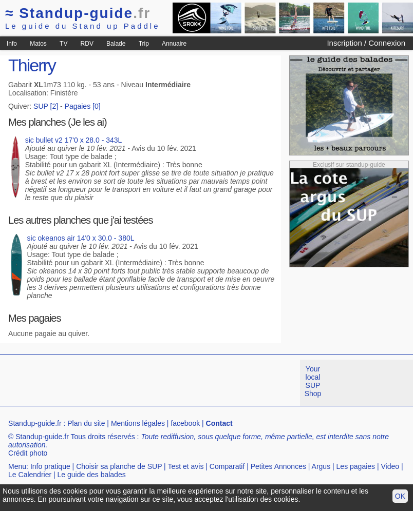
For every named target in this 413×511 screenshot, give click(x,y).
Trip (144, 43)
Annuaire (174, 43)
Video (390, 466)
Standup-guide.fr (35, 423)
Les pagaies (356, 466)
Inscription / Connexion (366, 42)
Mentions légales (138, 423)
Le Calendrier (29, 474)
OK (400, 496)
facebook (185, 423)
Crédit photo (27, 453)
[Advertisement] (187, 383)
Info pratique (50, 466)
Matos (38, 43)
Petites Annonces (278, 466)
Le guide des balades (92, 474)
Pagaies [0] (83, 106)
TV (63, 43)
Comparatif (227, 466)
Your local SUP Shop (313, 381)
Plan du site (86, 423)
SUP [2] (45, 106)
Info (12, 43)
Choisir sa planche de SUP (119, 466)
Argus (321, 466)
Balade (115, 43)
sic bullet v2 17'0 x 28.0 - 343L (73, 140)
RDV (87, 43)
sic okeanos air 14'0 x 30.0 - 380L (81, 238)
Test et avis (185, 466)
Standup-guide (78, 13)
